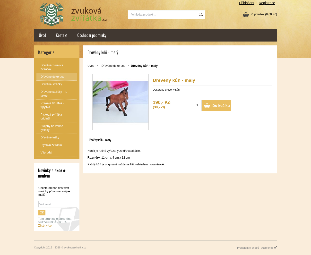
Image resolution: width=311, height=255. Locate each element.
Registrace (267, 3)
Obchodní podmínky (91, 35)
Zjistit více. (45, 225)
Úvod (42, 35)
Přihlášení (246, 3)
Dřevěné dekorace (113, 66)
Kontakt (62, 35)
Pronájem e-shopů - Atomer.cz (257, 247)
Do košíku (221, 105)
